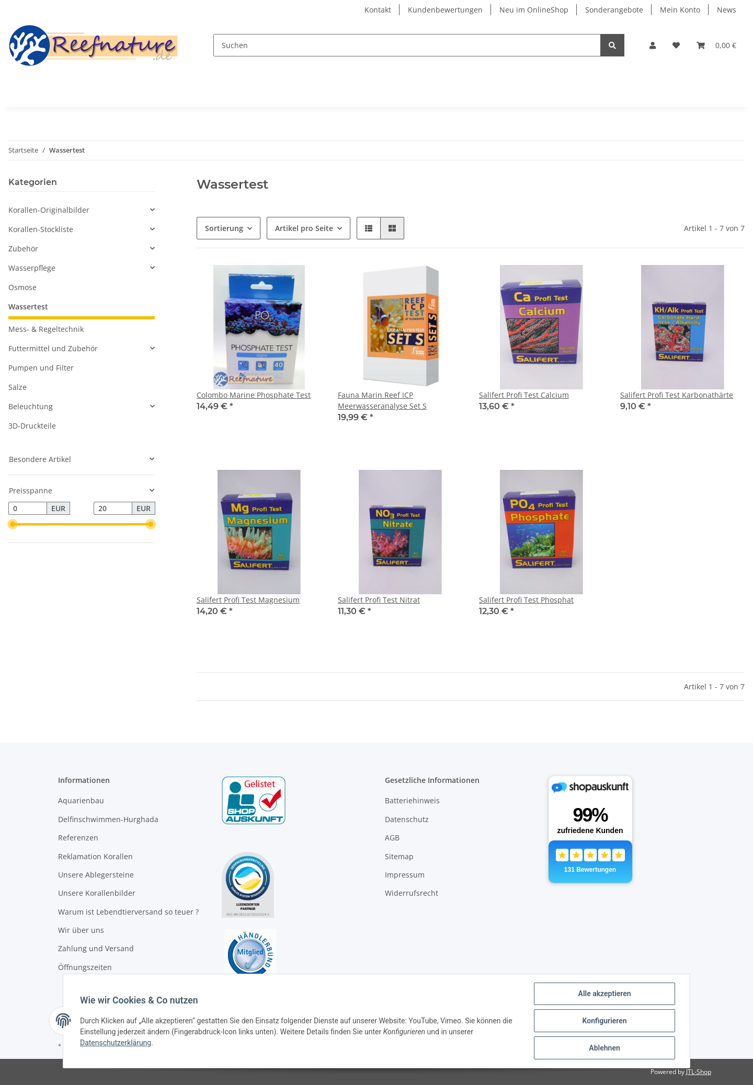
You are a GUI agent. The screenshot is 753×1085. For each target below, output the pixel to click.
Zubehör (23, 248)
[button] (652, 45)
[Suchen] (407, 45)
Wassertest (28, 306)
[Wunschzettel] (676, 45)
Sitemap (399, 856)
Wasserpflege (31, 268)
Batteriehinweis (412, 800)
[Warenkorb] (716, 45)
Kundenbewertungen (445, 10)
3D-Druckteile (32, 426)
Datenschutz (407, 819)
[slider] (12, 524)
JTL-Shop (698, 1071)
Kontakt (377, 10)
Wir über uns (81, 930)
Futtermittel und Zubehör (53, 348)
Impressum (405, 875)
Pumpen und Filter (41, 368)
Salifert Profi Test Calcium (524, 395)
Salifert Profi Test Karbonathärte (676, 395)
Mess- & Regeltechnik (46, 329)
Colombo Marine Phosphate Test (254, 395)
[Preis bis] (113, 508)
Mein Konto (680, 10)
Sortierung (224, 228)
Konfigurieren (604, 1021)
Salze (17, 387)
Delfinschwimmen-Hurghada (108, 819)
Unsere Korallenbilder (96, 893)
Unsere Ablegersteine (96, 875)
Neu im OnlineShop (533, 10)
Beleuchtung (30, 406)
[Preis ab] (27, 508)
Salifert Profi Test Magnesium (248, 600)
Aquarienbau (81, 800)
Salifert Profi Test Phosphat (526, 600)
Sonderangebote (614, 10)
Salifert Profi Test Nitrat (379, 600)
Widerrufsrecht (411, 893)
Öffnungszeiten (85, 967)
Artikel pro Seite (304, 228)
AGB (392, 837)
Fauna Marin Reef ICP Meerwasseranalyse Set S (382, 400)
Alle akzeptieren (604, 993)
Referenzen (78, 837)
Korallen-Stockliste (40, 229)
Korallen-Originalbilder (48, 210)
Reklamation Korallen (95, 856)
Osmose (22, 287)
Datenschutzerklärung (115, 1042)
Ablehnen (604, 1048)
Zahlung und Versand (96, 948)
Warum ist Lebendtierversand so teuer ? (128, 912)
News (726, 10)
